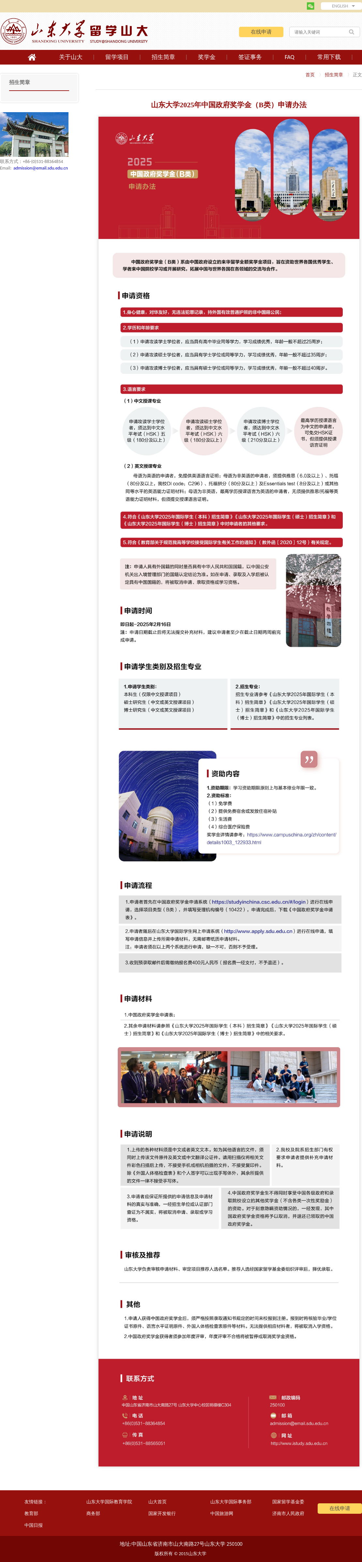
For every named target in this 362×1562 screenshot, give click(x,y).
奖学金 (207, 57)
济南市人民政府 (288, 1513)
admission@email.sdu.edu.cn (40, 168)
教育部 (31, 1513)
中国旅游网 (221, 1513)
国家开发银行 (162, 1513)
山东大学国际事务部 (230, 1502)
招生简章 (163, 57)
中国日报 (33, 1525)
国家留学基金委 (288, 1502)
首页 (310, 75)
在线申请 (261, 32)
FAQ (289, 57)
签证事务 (250, 57)
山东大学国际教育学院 (109, 1502)
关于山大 (71, 57)
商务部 (93, 1513)
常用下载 (329, 57)
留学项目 (117, 57)
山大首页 (157, 1502)
